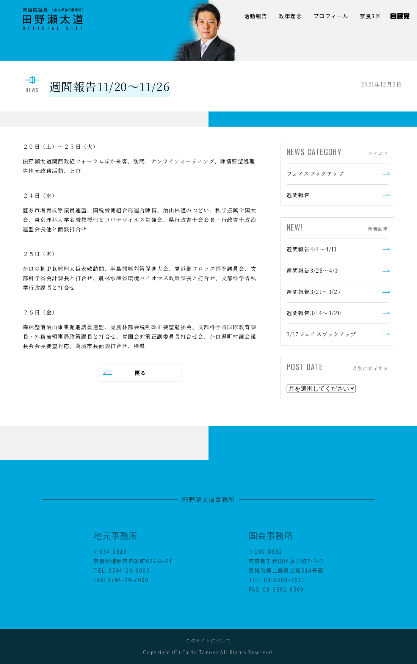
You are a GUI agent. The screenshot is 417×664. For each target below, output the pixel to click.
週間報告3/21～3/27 (314, 291)
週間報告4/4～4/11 (312, 249)
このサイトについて (208, 640)
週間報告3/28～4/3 (313, 270)
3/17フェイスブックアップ (321, 334)
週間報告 (298, 195)
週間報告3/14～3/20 (314, 313)
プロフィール (331, 16)
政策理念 (290, 16)
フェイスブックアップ (315, 173)
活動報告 (256, 16)
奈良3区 (370, 16)
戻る (140, 373)
